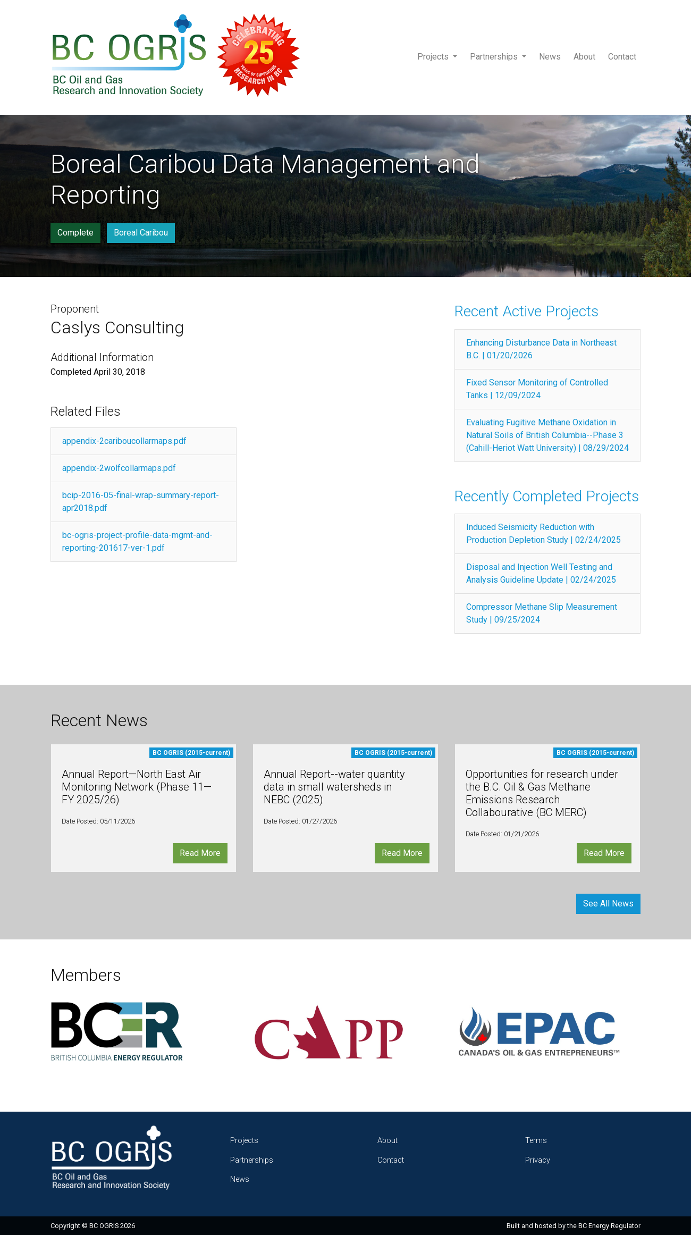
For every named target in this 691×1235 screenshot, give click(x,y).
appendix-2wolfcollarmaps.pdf (119, 468)
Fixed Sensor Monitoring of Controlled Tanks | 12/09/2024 (537, 388)
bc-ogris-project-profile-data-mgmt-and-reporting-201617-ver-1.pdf (137, 541)
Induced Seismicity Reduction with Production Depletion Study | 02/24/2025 (543, 533)
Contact (622, 57)
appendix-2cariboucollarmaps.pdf (124, 441)
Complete (75, 233)
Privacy (537, 1160)
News (550, 57)
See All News (608, 903)
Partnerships (495, 57)
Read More (200, 853)
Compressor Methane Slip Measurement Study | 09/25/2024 (541, 613)
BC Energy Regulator (609, 1226)
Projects (434, 57)
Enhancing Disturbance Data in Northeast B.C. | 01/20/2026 (541, 349)
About (584, 57)
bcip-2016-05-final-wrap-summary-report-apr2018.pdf (140, 501)
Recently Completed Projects (546, 496)
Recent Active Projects (526, 311)
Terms (536, 1140)
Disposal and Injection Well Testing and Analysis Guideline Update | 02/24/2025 (541, 573)
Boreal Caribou (141, 233)
